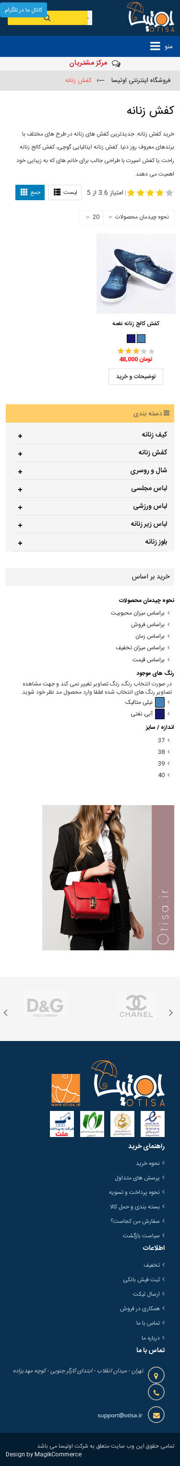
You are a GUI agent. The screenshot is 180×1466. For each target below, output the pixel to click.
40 (161, 775)
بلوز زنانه (156, 542)
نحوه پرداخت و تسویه (134, 1192)
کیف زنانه (154, 435)
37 (161, 741)
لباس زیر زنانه (149, 524)
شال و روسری (148, 471)
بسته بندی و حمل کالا (135, 1207)
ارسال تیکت (146, 1294)
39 (161, 764)
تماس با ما (148, 1323)
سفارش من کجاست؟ (135, 1221)
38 (161, 752)
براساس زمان (150, 636)
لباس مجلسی (149, 488)
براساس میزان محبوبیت (138, 613)
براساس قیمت (148, 660)
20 (92, 217)
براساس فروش (148, 625)
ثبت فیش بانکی (141, 1280)
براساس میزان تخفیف (140, 648)
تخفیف (152, 1265)
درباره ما (151, 1338)
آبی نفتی (148, 714)
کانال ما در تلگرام (23, 10)
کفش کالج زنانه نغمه (135, 324)
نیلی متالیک (145, 703)
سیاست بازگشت (141, 1236)
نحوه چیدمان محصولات (142, 217)
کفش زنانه (153, 453)
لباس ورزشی (150, 506)
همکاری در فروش (140, 1309)
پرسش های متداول (137, 1178)
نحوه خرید (148, 1163)
